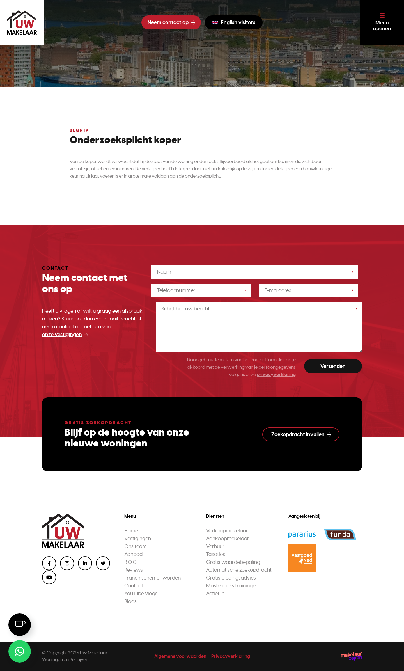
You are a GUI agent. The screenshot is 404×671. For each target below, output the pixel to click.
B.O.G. (130, 562)
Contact (133, 586)
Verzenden (333, 366)
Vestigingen (137, 538)
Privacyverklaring (230, 656)
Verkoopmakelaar (227, 531)
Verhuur (215, 546)
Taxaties (215, 554)
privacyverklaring (276, 374)
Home (131, 531)
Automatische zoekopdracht (239, 570)
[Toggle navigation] (382, 22)
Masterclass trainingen (232, 586)
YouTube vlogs (140, 593)
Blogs (130, 601)
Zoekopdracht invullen (301, 434)
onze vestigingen (65, 334)
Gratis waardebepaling (233, 562)
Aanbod (133, 554)
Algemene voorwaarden (180, 656)
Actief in (215, 593)
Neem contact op (171, 22)
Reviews (133, 570)
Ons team (135, 546)
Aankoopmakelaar (227, 538)
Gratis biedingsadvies (231, 578)
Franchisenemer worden (152, 578)
